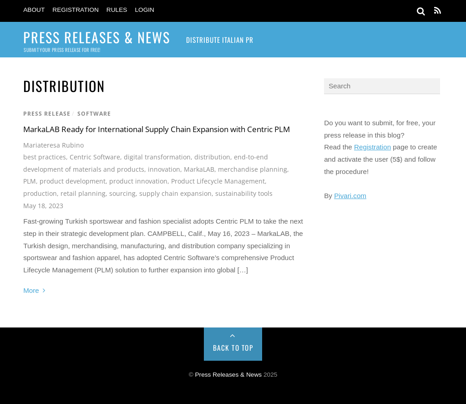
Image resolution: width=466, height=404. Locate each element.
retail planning (83, 193)
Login (144, 9)
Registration (75, 9)
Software (94, 114)
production (40, 193)
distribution (212, 157)
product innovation (138, 181)
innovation (164, 169)
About (34, 9)
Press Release (47, 114)
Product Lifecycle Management (218, 181)
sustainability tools (244, 193)
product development (73, 181)
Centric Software (95, 157)
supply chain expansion (175, 193)
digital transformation (157, 157)
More (31, 290)
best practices (44, 157)
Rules (116, 9)
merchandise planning (252, 169)
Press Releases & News (228, 374)
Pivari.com (350, 195)
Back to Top (233, 348)
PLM (29, 181)
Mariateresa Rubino (53, 145)
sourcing (122, 193)
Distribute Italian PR (219, 40)
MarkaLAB (199, 169)
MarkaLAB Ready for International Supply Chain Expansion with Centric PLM (156, 129)
